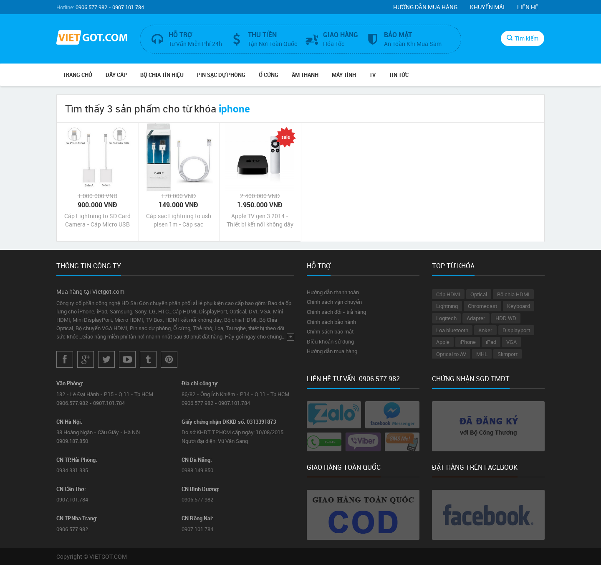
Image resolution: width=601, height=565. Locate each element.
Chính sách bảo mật (330, 331)
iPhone (468, 342)
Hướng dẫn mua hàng (425, 7)
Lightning (447, 306)
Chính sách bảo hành (331, 322)
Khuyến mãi (487, 7)
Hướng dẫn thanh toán (333, 292)
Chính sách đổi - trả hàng (336, 312)
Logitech (446, 318)
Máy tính (344, 75)
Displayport (516, 330)
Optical (478, 294)
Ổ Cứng (268, 75)
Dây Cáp (116, 75)
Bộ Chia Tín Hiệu (162, 75)
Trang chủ (77, 75)
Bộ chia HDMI (513, 294)
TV (372, 75)
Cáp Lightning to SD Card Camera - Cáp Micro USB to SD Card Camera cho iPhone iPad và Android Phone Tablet (97, 220)
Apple (442, 342)
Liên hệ (527, 7)
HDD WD (505, 318)
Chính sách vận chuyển (334, 301)
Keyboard (518, 306)
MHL (481, 354)
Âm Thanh (305, 75)
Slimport (507, 354)
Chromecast (482, 306)
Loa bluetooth (452, 330)
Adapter (476, 318)
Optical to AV (451, 354)
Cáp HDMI (448, 294)
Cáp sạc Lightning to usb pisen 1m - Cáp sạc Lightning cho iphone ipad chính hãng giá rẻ (178, 220)
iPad (491, 342)
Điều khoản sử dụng (330, 341)
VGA (511, 342)
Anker (485, 330)
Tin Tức (399, 75)
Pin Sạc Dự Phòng (221, 75)
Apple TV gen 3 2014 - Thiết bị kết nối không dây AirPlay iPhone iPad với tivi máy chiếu (260, 220)
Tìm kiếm (522, 38)
